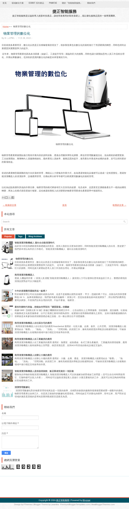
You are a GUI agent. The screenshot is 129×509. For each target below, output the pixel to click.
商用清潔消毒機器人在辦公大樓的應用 (33, 355)
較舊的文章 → (119, 205)
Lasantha (55, 504)
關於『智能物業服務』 (72, 2)
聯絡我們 (91, 2)
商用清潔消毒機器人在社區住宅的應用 (33, 323)
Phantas (53, 2)
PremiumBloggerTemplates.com (75, 504)
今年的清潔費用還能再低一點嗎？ (31, 291)
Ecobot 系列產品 (36, 2)
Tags (20, 236)
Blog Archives (35, 236)
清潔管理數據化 (22, 387)
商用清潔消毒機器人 (24, 275)
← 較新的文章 (9, 205)
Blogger (86, 500)
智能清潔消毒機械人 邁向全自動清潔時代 (34, 242)
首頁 (5, 2)
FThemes (28, 504)
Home (6, 26)
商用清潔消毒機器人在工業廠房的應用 (33, 339)
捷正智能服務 (64, 11)
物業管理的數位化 (16, 33)
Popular (8, 236)
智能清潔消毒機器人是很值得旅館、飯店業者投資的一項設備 (44, 371)
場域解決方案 (18, 2)
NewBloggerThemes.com (103, 504)
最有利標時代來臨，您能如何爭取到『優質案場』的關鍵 (42, 307)
